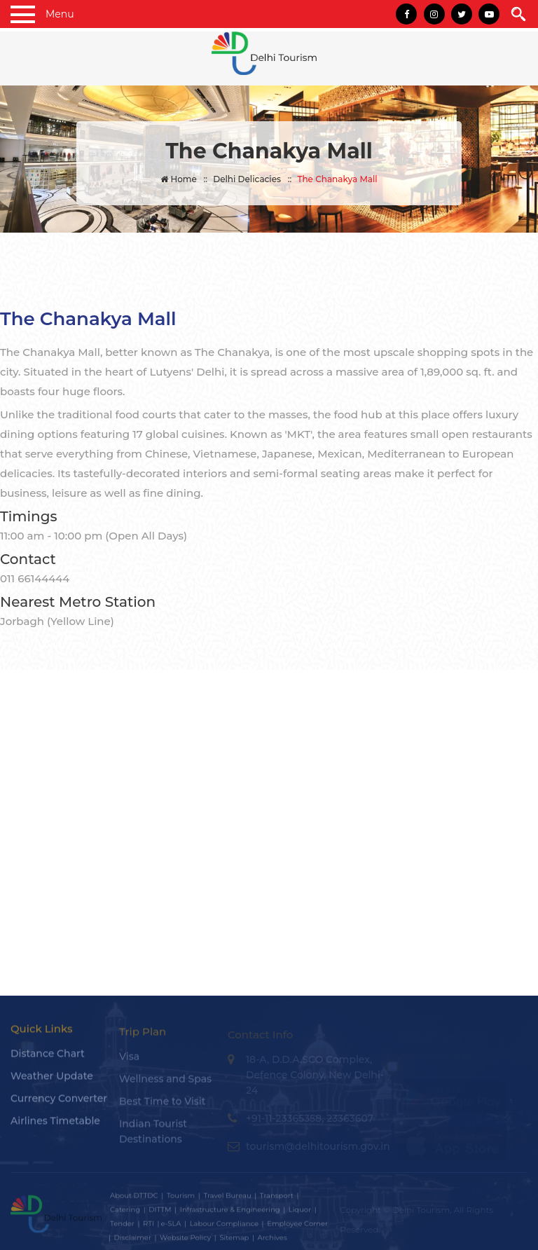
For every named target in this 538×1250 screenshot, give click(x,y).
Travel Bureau (227, 1199)
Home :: (183, 179)
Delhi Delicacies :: (252, 179)
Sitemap (234, 1241)
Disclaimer (132, 1241)
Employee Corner (297, 1227)
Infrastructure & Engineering (230, 1213)
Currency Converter (59, 1103)
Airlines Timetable (55, 1125)
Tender (122, 1227)
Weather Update (52, 1080)
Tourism (181, 1199)
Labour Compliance (224, 1227)
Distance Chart (48, 1058)
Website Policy (185, 1241)
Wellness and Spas (165, 1082)
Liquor (300, 1213)
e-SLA (170, 1227)
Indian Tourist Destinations (153, 1135)
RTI (148, 1227)
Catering (125, 1213)
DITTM (160, 1213)
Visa (129, 1060)
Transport (277, 1199)
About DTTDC (134, 1199)
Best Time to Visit (162, 1105)
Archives (272, 1241)
